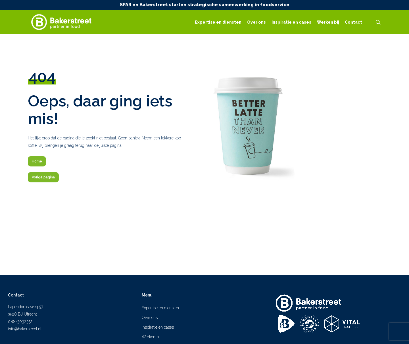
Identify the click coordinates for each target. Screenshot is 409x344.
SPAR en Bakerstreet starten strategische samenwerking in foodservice (204, 4)
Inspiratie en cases (158, 327)
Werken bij (151, 337)
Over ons (150, 317)
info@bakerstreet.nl (24, 329)
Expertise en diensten (160, 308)
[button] (37, 161)
